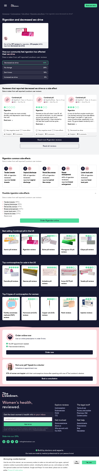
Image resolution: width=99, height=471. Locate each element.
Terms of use (81, 410)
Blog (78, 430)
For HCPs (58, 433)
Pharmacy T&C (82, 415)
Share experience (61, 425)
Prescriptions (81, 428)
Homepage (5, 14)
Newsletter (81, 433)
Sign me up (28, 426)
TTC (56, 417)
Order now (49, 353)
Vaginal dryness (9, 214)
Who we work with (61, 430)
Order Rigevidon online (49, 221)
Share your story (91, 5)
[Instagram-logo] (8, 443)
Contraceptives (15, 14)
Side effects (25, 14)
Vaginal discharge (10, 205)
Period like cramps (10, 207)
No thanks (77, 462)
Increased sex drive (11, 77)
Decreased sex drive (11, 63)
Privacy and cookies (84, 412)
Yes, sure (89, 462)
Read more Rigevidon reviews (49, 140)
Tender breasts (9, 203)
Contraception (60, 410)
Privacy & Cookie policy (39, 431)
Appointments (82, 425)
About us (58, 428)
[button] (49, 194)
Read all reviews (49, 146)
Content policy (82, 417)
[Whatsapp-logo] (3, 443)
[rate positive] (4, 134)
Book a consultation (49, 380)
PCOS (57, 415)
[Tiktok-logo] (16, 443)
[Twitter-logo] (12, 443)
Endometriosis (60, 412)
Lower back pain (10, 212)
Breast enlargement (11, 210)
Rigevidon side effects (38, 14)
